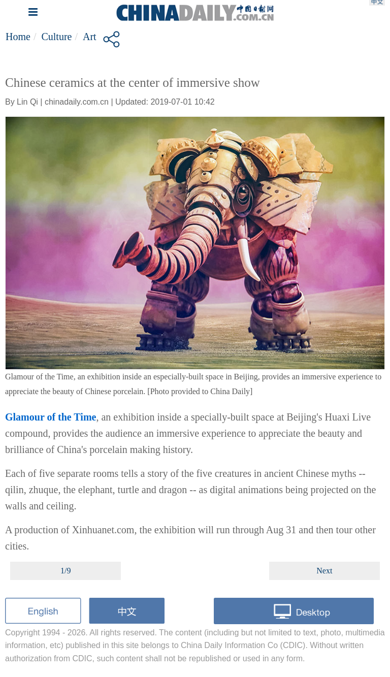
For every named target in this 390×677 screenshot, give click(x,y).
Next (324, 570)
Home (18, 36)
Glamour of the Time (50, 417)
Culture (56, 36)
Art (89, 36)
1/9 (65, 570)
